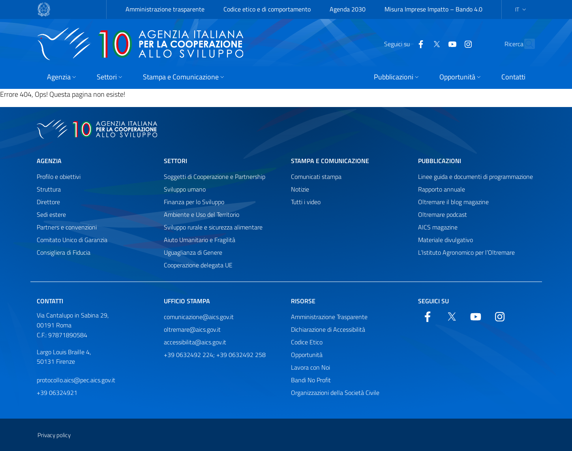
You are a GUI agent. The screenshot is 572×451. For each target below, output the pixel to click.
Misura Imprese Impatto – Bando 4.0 (433, 9)
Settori (175, 160)
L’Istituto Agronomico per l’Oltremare (466, 252)
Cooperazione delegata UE (198, 265)
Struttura (49, 189)
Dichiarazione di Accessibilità (328, 329)
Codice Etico (307, 342)
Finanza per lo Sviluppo (194, 202)
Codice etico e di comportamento (267, 9)
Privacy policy (54, 435)
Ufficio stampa (187, 301)
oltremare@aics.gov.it (192, 329)
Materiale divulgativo (445, 239)
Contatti (50, 301)
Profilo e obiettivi (59, 176)
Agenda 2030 (348, 9)
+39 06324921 (57, 392)
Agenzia (49, 160)
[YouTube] (435, 43)
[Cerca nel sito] (525, 43)
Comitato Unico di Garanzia (72, 239)
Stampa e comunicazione (330, 160)
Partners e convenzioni (67, 227)
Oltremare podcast (442, 214)
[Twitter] (420, 43)
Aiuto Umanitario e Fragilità (199, 239)
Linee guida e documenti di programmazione (475, 176)
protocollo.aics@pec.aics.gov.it (76, 380)
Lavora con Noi (310, 367)
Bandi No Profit (311, 380)
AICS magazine (438, 227)
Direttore (48, 202)
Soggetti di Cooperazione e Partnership (214, 176)
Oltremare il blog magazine (453, 202)
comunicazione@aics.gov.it (199, 316)
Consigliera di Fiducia (63, 252)
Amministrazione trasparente (165, 9)
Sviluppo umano (185, 189)
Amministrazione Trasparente (329, 316)
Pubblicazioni (439, 160)
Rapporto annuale (441, 189)
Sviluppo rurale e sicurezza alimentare (213, 227)
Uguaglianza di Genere (193, 252)
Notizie (300, 189)
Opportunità (307, 354)
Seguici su (433, 301)
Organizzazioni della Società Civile (335, 392)
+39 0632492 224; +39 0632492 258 (215, 354)
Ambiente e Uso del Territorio (201, 214)
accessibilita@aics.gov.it (195, 342)
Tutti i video (306, 202)
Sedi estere (51, 214)
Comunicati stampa (316, 176)
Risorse (303, 301)
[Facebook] (404, 43)
